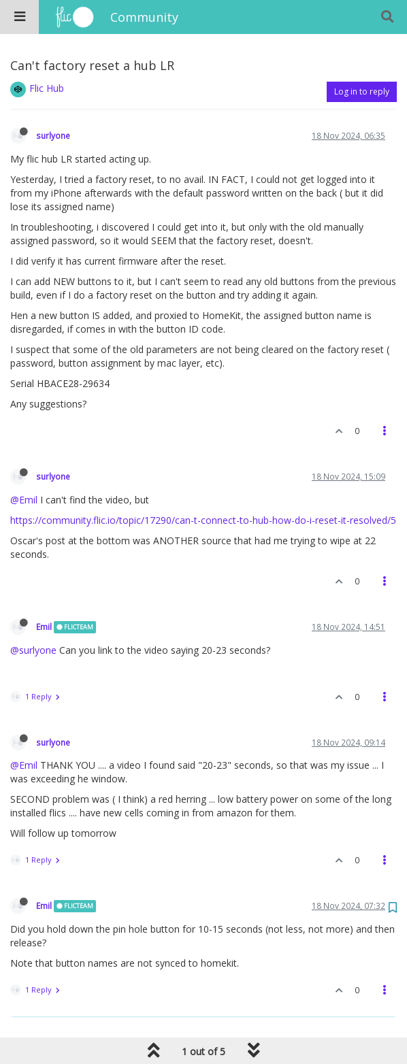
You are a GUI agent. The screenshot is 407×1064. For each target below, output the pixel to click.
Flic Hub (46, 88)
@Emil (23, 499)
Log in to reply (361, 91)
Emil (44, 626)
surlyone (53, 135)
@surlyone (33, 650)
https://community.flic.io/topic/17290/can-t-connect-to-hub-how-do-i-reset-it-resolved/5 (203, 520)
